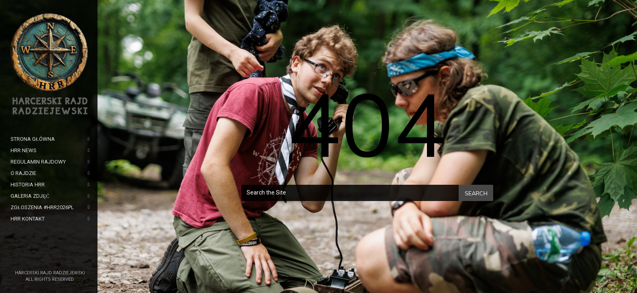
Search (476, 193)
